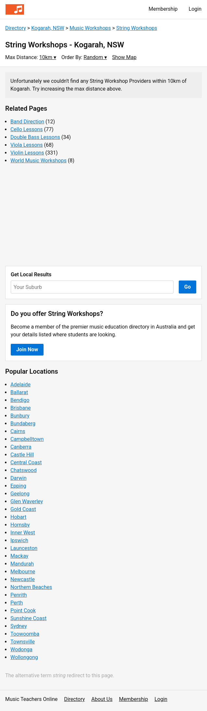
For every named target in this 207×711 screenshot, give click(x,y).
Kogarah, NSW (47, 28)
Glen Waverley (26, 501)
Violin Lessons (27, 153)
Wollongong (24, 657)
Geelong (20, 494)
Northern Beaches (31, 587)
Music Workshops (90, 28)
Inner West (22, 533)
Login (195, 9)
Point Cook (23, 610)
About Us (101, 699)
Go (187, 287)
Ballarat (19, 392)
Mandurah (22, 564)
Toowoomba (24, 634)
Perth (16, 603)
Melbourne (22, 571)
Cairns (17, 431)
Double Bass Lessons (35, 137)
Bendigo (19, 400)
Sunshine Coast (28, 618)
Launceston (23, 548)
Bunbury (20, 416)
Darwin (18, 478)
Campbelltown (27, 439)
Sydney (18, 626)
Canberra (21, 447)
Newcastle (22, 579)
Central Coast (26, 462)
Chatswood (23, 470)
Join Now (27, 349)
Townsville (22, 642)
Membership (163, 9)
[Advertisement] (103, 215)
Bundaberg (22, 423)
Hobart (18, 517)
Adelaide (20, 384)
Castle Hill (22, 455)
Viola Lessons (26, 145)
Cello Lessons (26, 129)
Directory (15, 28)
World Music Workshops (38, 160)
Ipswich (19, 540)
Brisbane (20, 408)
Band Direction (27, 121)
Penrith (18, 595)
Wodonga (21, 649)
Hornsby (20, 525)
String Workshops (136, 28)
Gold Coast (23, 509)
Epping (18, 486)
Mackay (19, 556)
